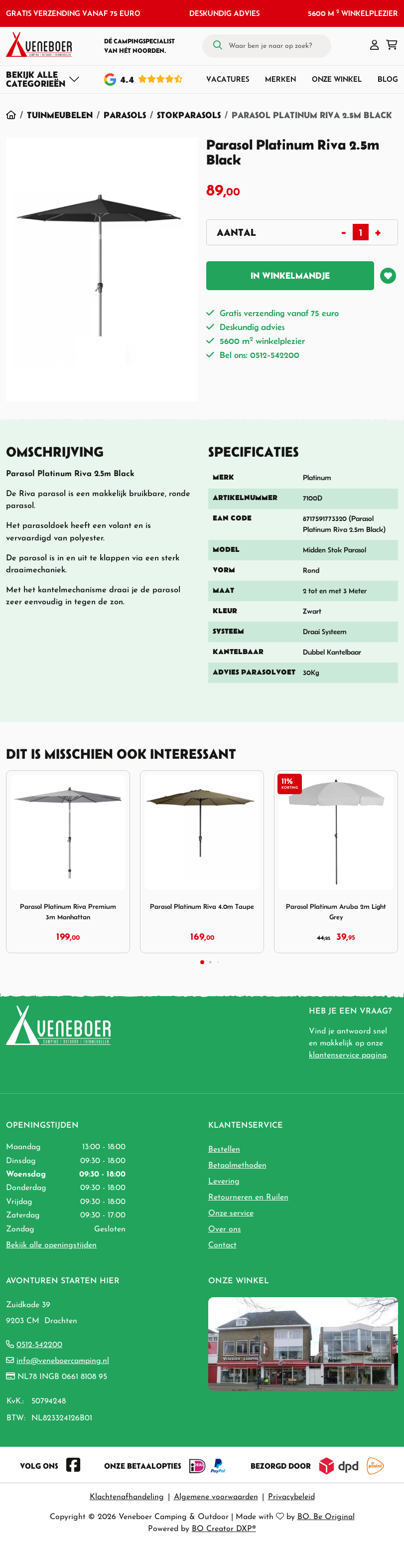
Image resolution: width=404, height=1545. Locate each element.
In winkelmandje (290, 276)
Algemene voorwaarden (216, 1497)
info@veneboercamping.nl (62, 1361)
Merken (280, 79)
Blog (388, 79)
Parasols (125, 115)
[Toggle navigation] (43, 79)
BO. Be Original (326, 1517)
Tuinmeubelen (60, 115)
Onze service (231, 1213)
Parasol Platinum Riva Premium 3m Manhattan (68, 912)
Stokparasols (189, 115)
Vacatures (227, 79)
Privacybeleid (291, 1497)
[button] (374, 46)
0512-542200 (39, 1345)
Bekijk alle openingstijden (51, 1245)
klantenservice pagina (348, 1055)
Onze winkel (337, 79)
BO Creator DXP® (224, 1529)
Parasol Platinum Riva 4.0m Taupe (202, 906)
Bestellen (224, 1150)
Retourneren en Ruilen (248, 1198)
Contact (222, 1245)
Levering (224, 1182)
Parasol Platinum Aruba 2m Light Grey (336, 912)
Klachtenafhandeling (127, 1497)
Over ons (224, 1229)
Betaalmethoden (237, 1166)
